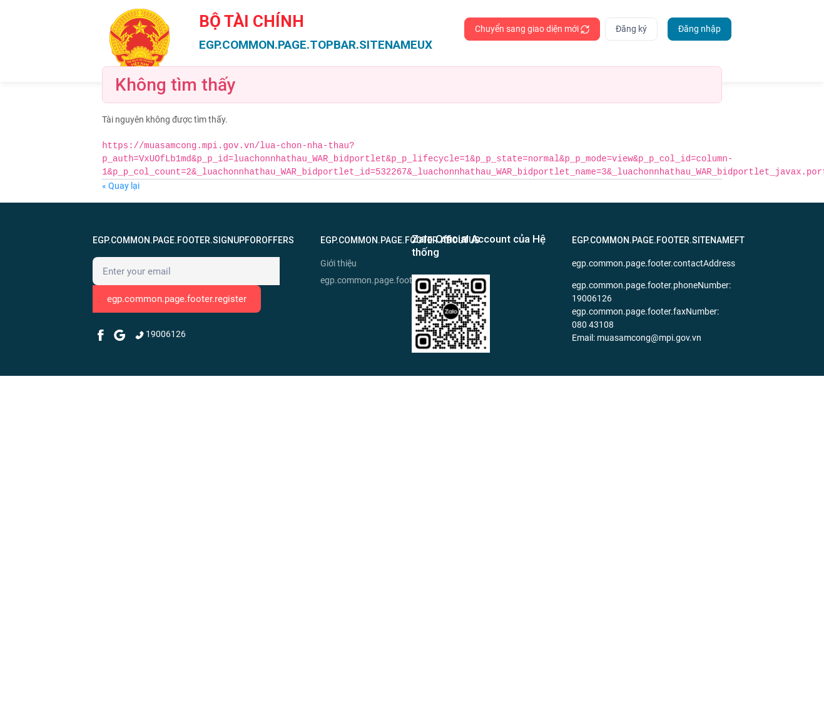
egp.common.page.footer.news (364, 280)
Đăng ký (631, 29)
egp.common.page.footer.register (177, 299)
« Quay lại (121, 186)
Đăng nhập (699, 29)
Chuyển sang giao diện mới (532, 29)
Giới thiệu (338, 263)
